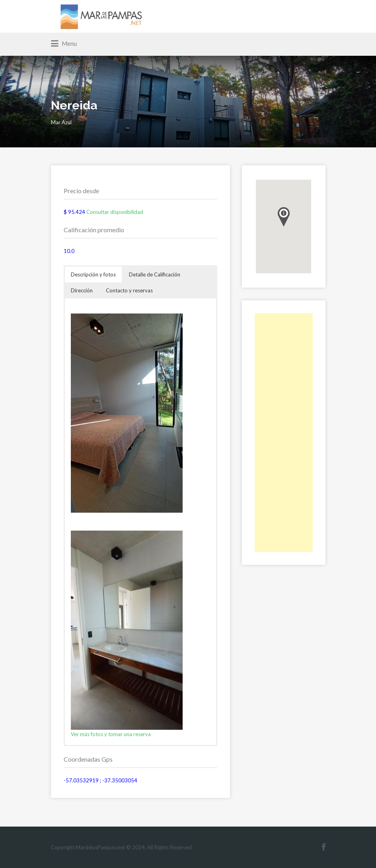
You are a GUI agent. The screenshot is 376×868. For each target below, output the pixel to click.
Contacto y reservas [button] (129, 290)
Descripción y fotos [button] (93, 274)
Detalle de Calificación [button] (154, 274)
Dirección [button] (82, 290)
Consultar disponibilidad (114, 212)
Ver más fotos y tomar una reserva (111, 734)
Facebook (323, 847)
